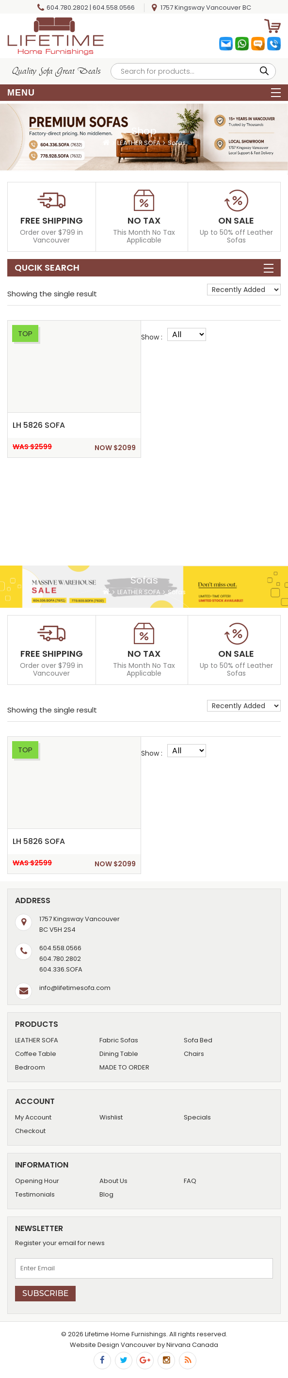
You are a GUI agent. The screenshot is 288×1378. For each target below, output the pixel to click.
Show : (151, 337)
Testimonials (35, 1194)
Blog (106, 1194)
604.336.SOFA (60, 969)
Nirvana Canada (192, 1344)
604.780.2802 (67, 7)
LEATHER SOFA (138, 142)
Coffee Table (35, 1053)
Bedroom (30, 1067)
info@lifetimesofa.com (75, 987)
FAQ (190, 1180)
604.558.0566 (114, 7)
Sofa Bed (198, 1040)
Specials (197, 1117)
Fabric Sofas (118, 1040)
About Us (113, 1180)
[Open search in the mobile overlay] (193, 71)
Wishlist (111, 1117)
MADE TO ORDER (124, 1067)
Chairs (194, 1053)
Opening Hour (37, 1180)
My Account (33, 1117)
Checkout (30, 1130)
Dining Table (118, 1053)
